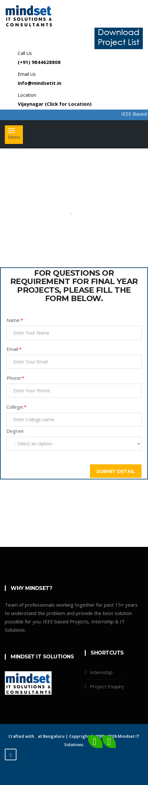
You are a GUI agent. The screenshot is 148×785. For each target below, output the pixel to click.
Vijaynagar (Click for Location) (55, 104)
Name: (14, 320)
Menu (15, 136)
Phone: (15, 378)
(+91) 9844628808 (39, 62)
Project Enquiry (107, 686)
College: (16, 407)
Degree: (15, 431)
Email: (14, 349)
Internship (101, 672)
